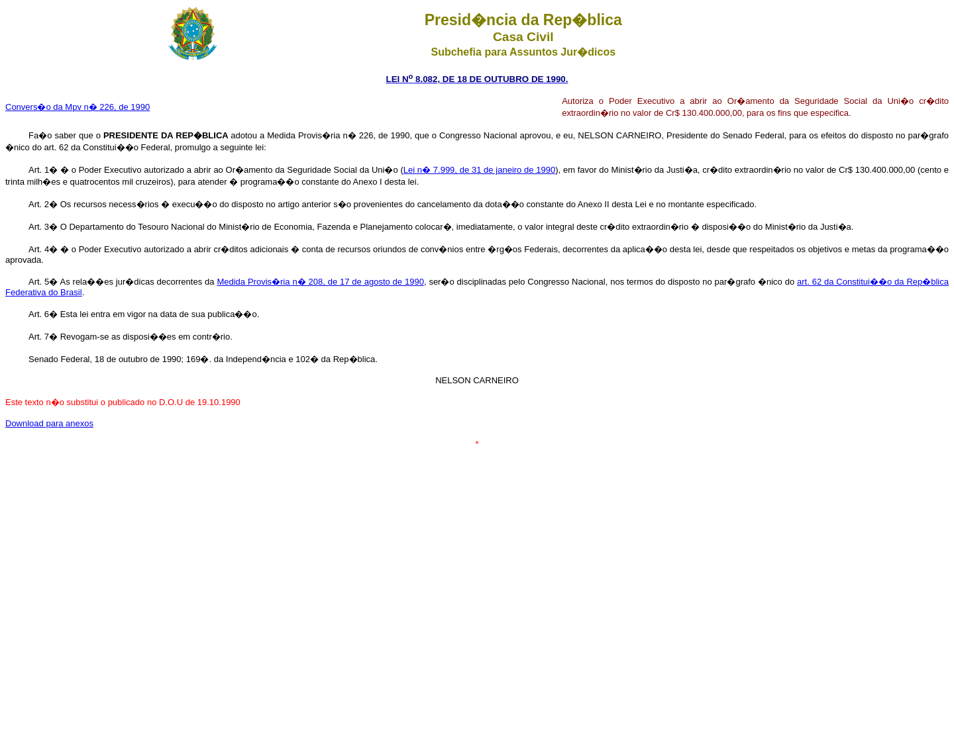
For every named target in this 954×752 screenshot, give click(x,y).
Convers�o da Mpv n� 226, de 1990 (77, 107)
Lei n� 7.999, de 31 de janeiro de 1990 (479, 170)
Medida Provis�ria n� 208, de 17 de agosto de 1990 (320, 282)
